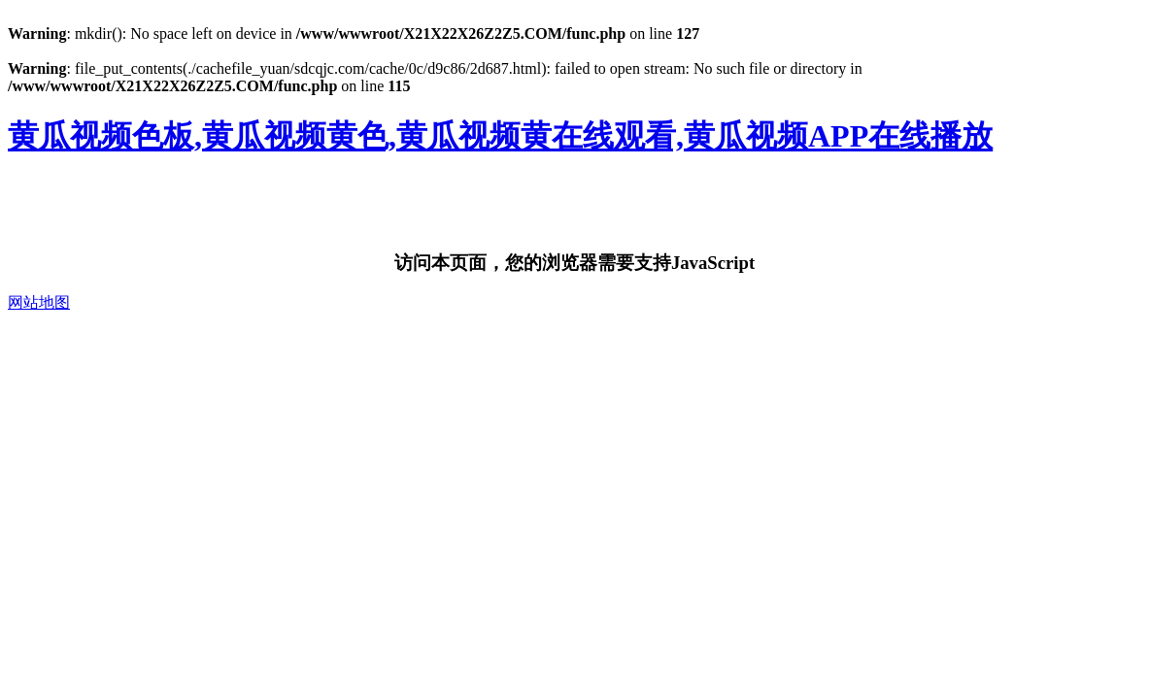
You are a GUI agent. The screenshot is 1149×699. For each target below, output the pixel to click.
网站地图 (39, 302)
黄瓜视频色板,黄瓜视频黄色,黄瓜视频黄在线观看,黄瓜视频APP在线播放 (500, 135)
